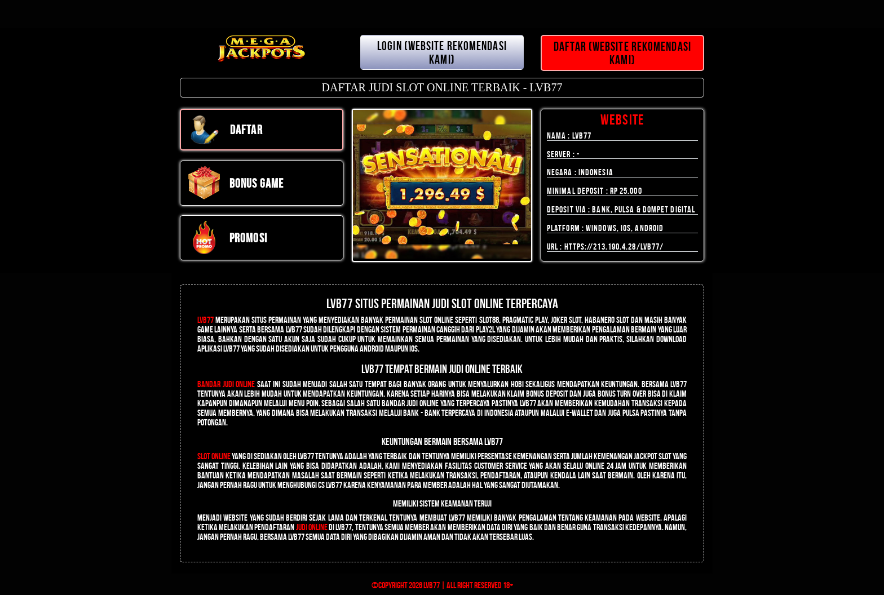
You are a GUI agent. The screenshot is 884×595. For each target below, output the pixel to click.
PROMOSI (227, 238)
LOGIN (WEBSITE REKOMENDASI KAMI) (442, 52)
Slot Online (214, 456)
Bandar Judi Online (226, 384)
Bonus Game (235, 183)
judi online (312, 527)
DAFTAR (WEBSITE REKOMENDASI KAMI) (622, 52)
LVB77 (205, 320)
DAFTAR (225, 129)
